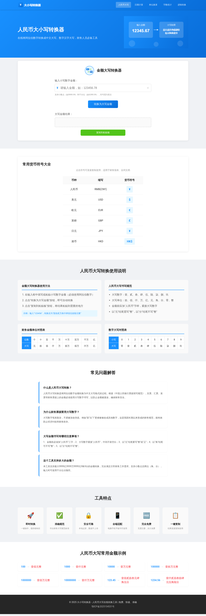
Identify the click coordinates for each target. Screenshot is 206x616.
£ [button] (129, 221)
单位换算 (150, 5)
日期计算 (134, 5)
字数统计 (165, 5)
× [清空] (148, 88)
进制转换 (181, 5)
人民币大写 (118, 5)
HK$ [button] (129, 242)
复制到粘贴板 (103, 133)
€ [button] (129, 210)
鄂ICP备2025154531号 (103, 608)
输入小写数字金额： (66, 80)
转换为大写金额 (103, 104)
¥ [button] (129, 189)
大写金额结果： (64, 114)
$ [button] (129, 200)
